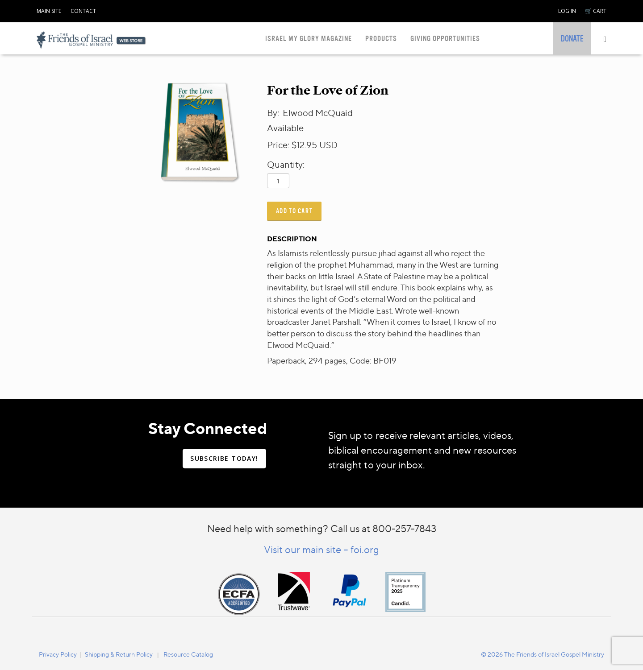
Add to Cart (294, 211)
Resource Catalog (188, 654)
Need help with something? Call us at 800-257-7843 (321, 528)
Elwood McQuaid (318, 112)
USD (328, 144)
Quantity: (286, 164)
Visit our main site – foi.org (321, 549)
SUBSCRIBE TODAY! (224, 458)
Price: (278, 144)
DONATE (572, 38)
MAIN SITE (49, 11)
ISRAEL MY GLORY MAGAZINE (308, 38)
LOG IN (567, 11)
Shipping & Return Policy (119, 654)
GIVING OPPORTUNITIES (445, 38)
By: (274, 112)
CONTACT (83, 11)
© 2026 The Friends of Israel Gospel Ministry (542, 654)
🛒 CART (595, 11)
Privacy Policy (58, 654)
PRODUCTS (381, 38)
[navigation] (48, 9)
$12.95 (304, 144)
